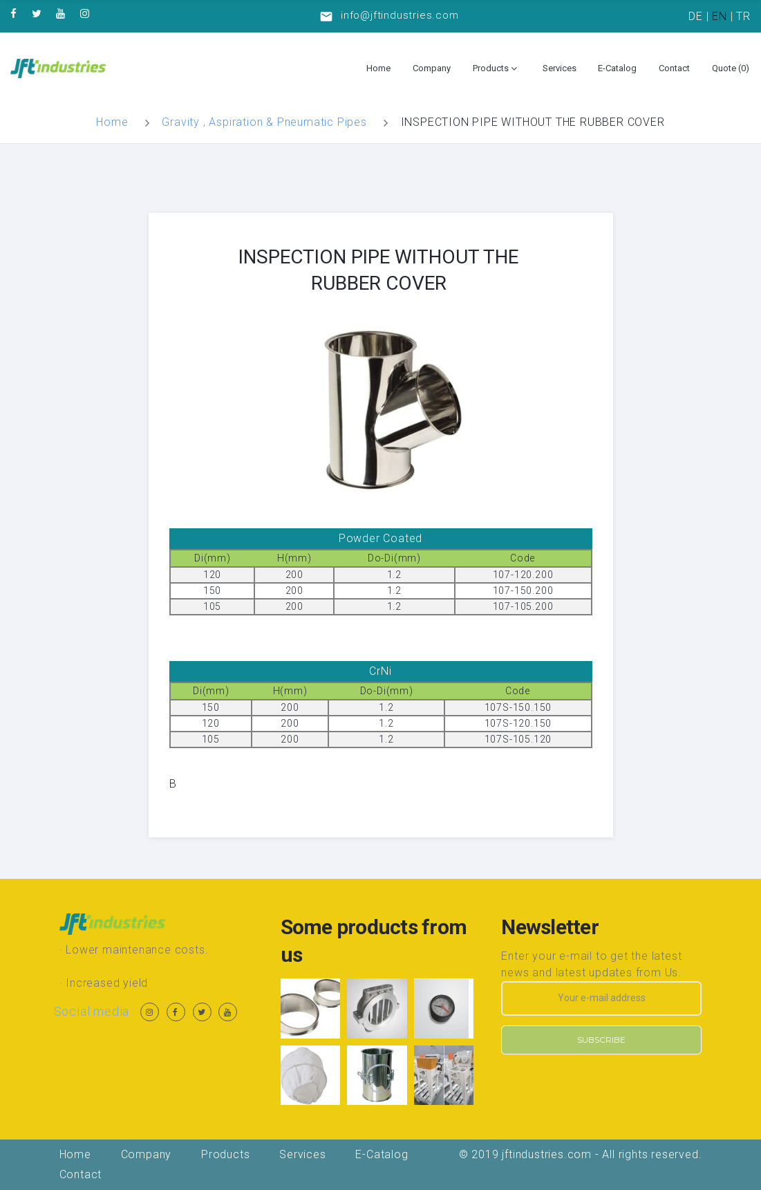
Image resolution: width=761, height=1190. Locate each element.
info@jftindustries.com (400, 15)
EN (719, 16)
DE (695, 16)
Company (432, 68)
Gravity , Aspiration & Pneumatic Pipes (264, 122)
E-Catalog (617, 68)
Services (559, 68)
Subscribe (601, 1039)
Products (491, 68)
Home (378, 68)
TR (743, 16)
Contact (674, 68)
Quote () (730, 68)
